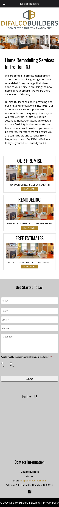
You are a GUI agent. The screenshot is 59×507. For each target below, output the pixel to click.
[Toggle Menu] (4, 3)
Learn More (29, 189)
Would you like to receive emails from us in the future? (26, 357)
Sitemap (35, 502)
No (3, 366)
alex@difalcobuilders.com (33, 480)
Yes (12, 366)
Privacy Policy (51, 502)
